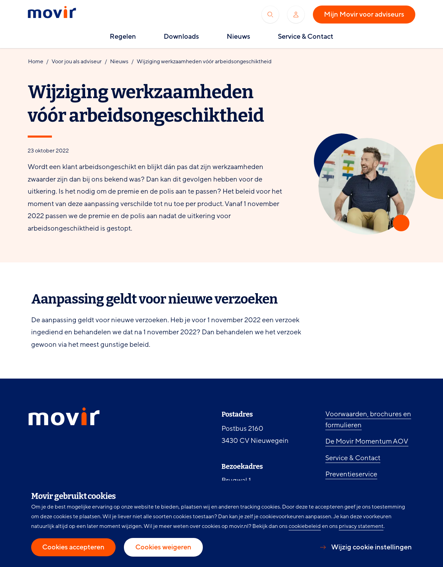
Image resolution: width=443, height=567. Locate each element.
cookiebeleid (305, 526)
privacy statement (361, 526)
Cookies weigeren (163, 547)
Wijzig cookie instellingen (371, 547)
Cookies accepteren (73, 547)
